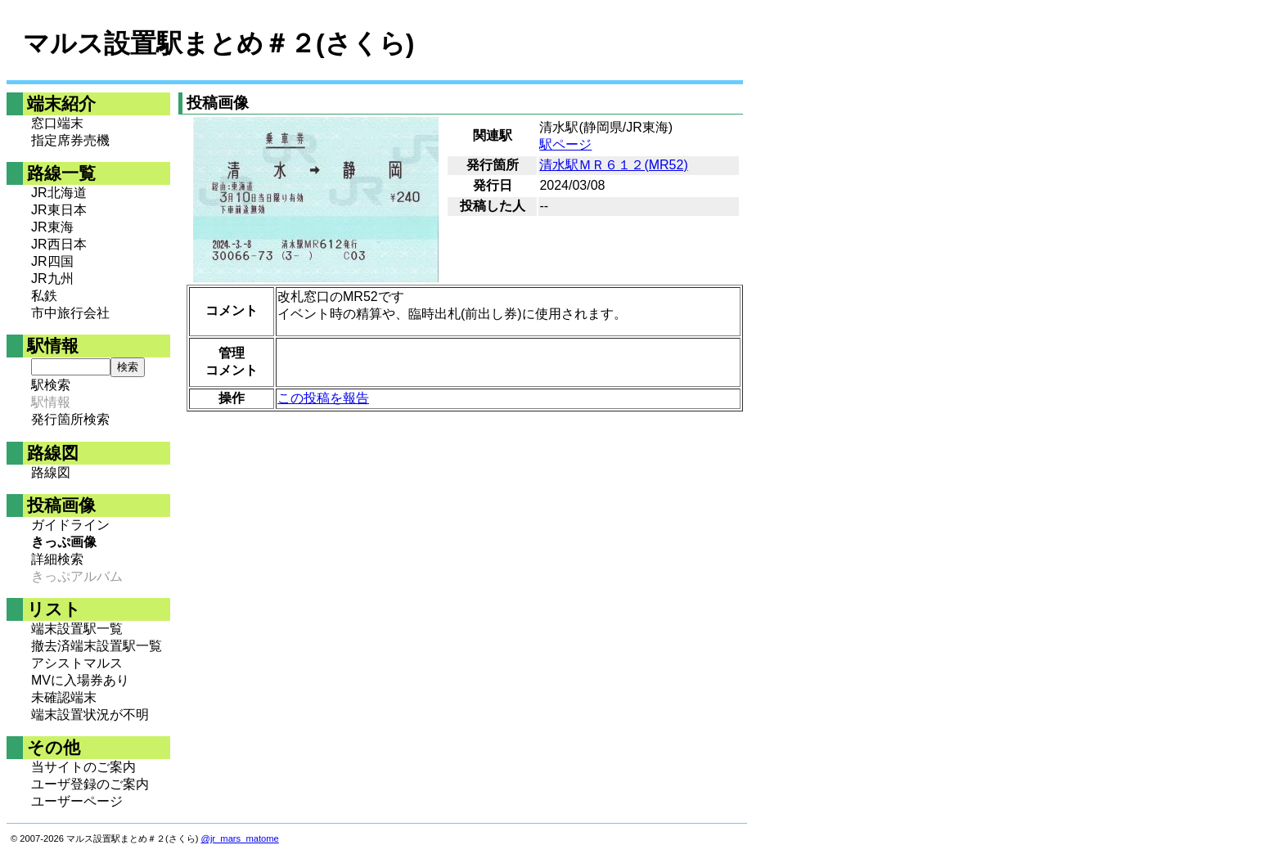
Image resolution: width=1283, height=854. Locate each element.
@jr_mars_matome (240, 838)
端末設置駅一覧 (77, 629)
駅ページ (565, 144)
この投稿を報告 (323, 398)
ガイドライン (70, 525)
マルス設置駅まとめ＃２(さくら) (218, 43)
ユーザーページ (77, 801)
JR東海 (52, 227)
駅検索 (50, 385)
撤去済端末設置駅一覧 (96, 646)
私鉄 (44, 296)
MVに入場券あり (80, 680)
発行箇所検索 (70, 419)
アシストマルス (77, 663)
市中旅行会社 (70, 313)
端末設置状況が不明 (90, 714)
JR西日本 (59, 244)
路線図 (50, 472)
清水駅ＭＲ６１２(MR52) (613, 165)
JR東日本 (59, 210)
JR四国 (52, 261)
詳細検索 (57, 559)
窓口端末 (57, 123)
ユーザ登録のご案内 (90, 784)
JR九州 (52, 278)
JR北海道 (59, 193)
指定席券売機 (70, 140)
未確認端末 (64, 697)
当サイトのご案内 (83, 767)
